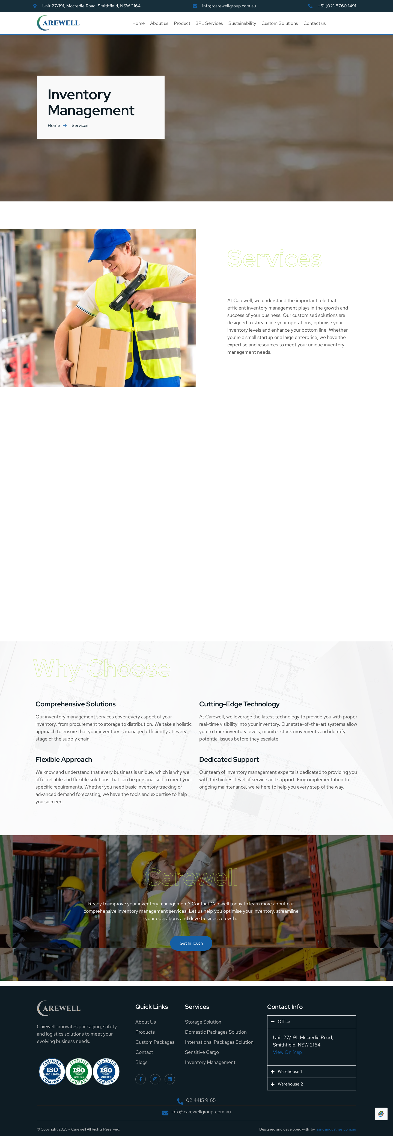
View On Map (287, 1052)
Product (182, 23)
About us (159, 23)
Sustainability (242, 23)
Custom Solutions (279, 23)
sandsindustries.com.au (336, 1129)
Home (138, 23)
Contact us (314, 23)
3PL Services (209, 23)
